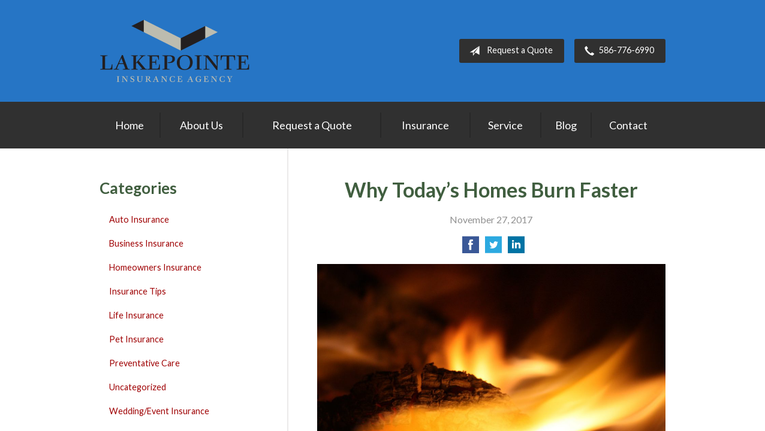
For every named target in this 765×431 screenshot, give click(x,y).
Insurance (425, 125)
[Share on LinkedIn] (516, 248)
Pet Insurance (136, 339)
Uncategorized (137, 387)
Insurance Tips (137, 291)
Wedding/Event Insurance (159, 411)
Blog (566, 125)
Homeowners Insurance (155, 267)
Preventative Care (144, 363)
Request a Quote (509, 51)
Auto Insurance (139, 219)
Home (129, 125)
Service (505, 125)
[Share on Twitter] (493, 248)
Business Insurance (146, 243)
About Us (201, 125)
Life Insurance (136, 315)
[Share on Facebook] (470, 248)
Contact (628, 125)
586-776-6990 (617, 51)
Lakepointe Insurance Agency (174, 51)
